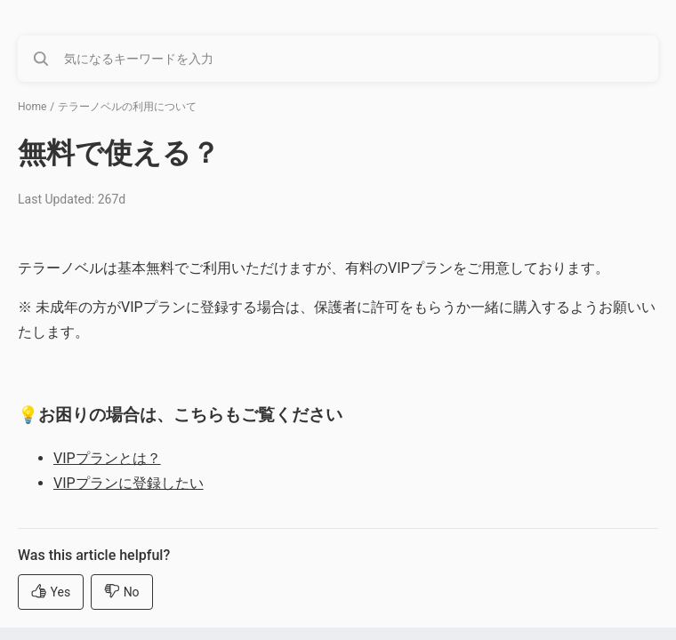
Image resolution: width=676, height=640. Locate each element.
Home (32, 106)
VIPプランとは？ (107, 458)
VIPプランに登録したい (128, 483)
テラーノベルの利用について (127, 106)
